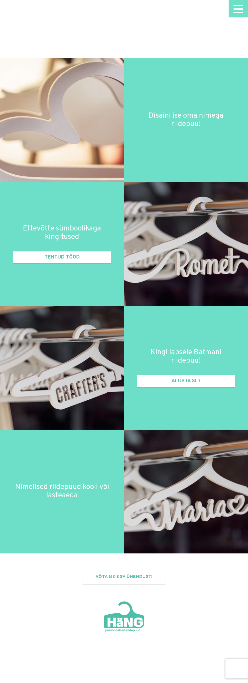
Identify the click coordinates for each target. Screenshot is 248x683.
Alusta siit (186, 381)
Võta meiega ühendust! (124, 577)
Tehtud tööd (62, 257)
